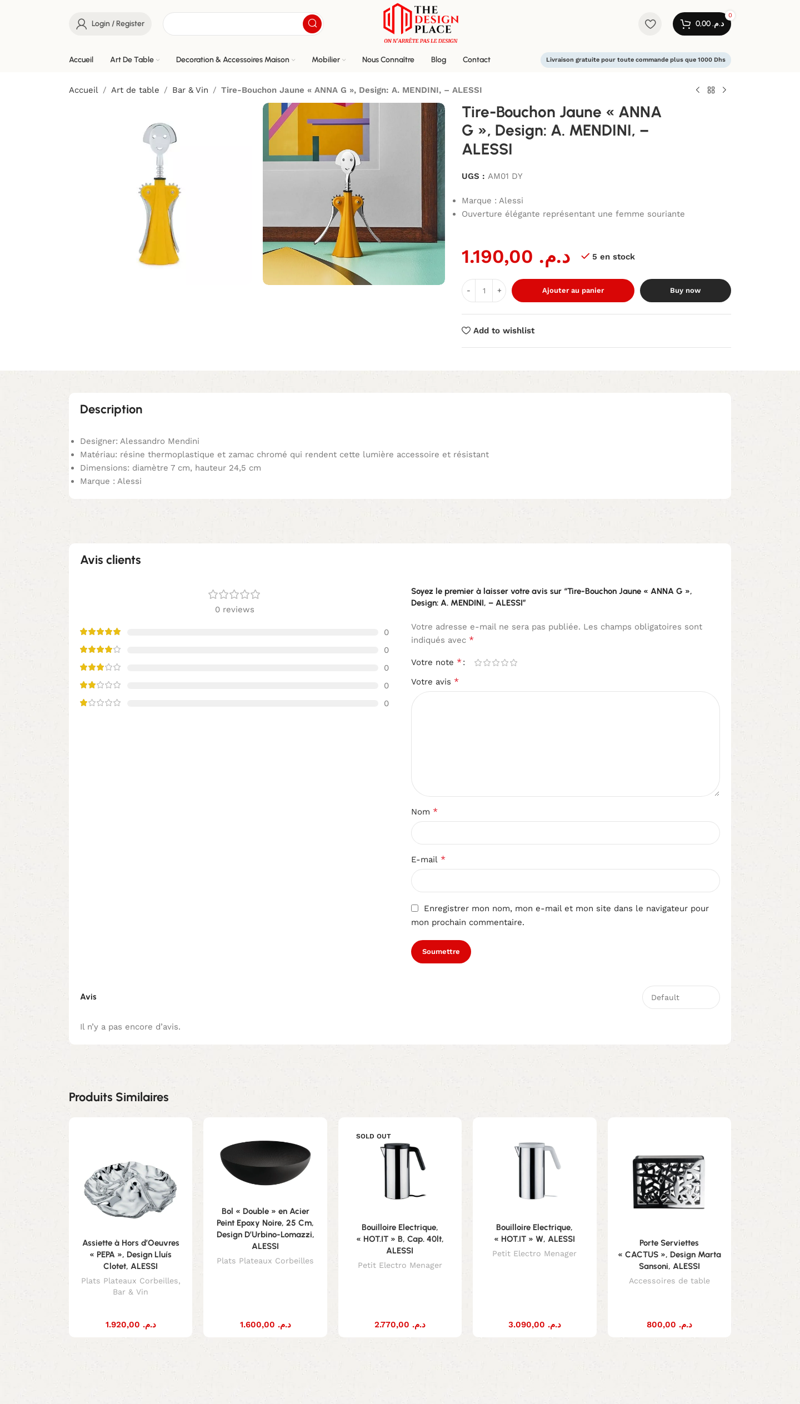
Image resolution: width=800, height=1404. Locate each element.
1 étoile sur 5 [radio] (477, 662)
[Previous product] (697, 90)
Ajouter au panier (573, 290)
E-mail (428, 859)
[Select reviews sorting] (681, 997)
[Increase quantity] (499, 290)
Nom (424, 811)
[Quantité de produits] (484, 290)
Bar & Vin (190, 90)
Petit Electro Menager (400, 1265)
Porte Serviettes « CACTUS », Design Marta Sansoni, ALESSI (669, 1254)
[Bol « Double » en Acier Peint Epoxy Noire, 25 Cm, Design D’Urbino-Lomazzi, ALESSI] (265, 1163)
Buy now (685, 290)
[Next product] (724, 90)
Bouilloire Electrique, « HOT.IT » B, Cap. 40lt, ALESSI (400, 1239)
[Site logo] (421, 23)
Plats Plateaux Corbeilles (129, 1280)
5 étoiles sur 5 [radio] (513, 662)
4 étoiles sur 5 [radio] (504, 662)
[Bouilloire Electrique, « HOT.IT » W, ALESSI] (534, 1171)
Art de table (135, 90)
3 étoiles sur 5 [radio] (495, 662)
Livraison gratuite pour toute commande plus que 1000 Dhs (636, 59)
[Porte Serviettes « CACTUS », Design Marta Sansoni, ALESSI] (669, 1179)
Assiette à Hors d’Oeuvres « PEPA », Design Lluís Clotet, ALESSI (130, 1254)
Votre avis (435, 681)
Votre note (436, 662)
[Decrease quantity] (469, 290)
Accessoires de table (669, 1280)
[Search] (243, 24)
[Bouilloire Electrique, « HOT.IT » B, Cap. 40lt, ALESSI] (400, 1171)
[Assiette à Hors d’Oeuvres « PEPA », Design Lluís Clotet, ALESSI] (130, 1179)
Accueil (83, 90)
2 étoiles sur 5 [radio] (486, 662)
